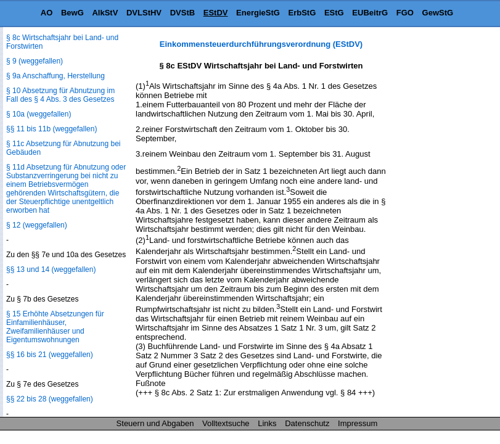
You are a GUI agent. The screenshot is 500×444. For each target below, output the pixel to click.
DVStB (182, 12)
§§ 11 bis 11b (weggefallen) (51, 129)
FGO (405, 12)
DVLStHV (144, 12)
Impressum (357, 423)
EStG (334, 12)
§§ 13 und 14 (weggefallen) (51, 269)
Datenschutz (307, 423)
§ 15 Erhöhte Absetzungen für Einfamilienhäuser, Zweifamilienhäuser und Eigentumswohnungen (55, 327)
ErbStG (302, 12)
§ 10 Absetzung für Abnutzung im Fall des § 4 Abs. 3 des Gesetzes (60, 95)
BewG (72, 12)
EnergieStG (258, 12)
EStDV (215, 12)
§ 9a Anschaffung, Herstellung (55, 76)
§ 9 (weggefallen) (34, 61)
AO (47, 12)
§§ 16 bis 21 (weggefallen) (49, 354)
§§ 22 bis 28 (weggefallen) (49, 399)
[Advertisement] (438, 224)
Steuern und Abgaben (155, 423)
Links (267, 423)
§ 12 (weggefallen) (36, 225)
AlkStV (105, 12)
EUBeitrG (370, 12)
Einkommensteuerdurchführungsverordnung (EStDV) (261, 44)
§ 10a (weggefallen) (38, 114)
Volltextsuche (226, 423)
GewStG (438, 12)
